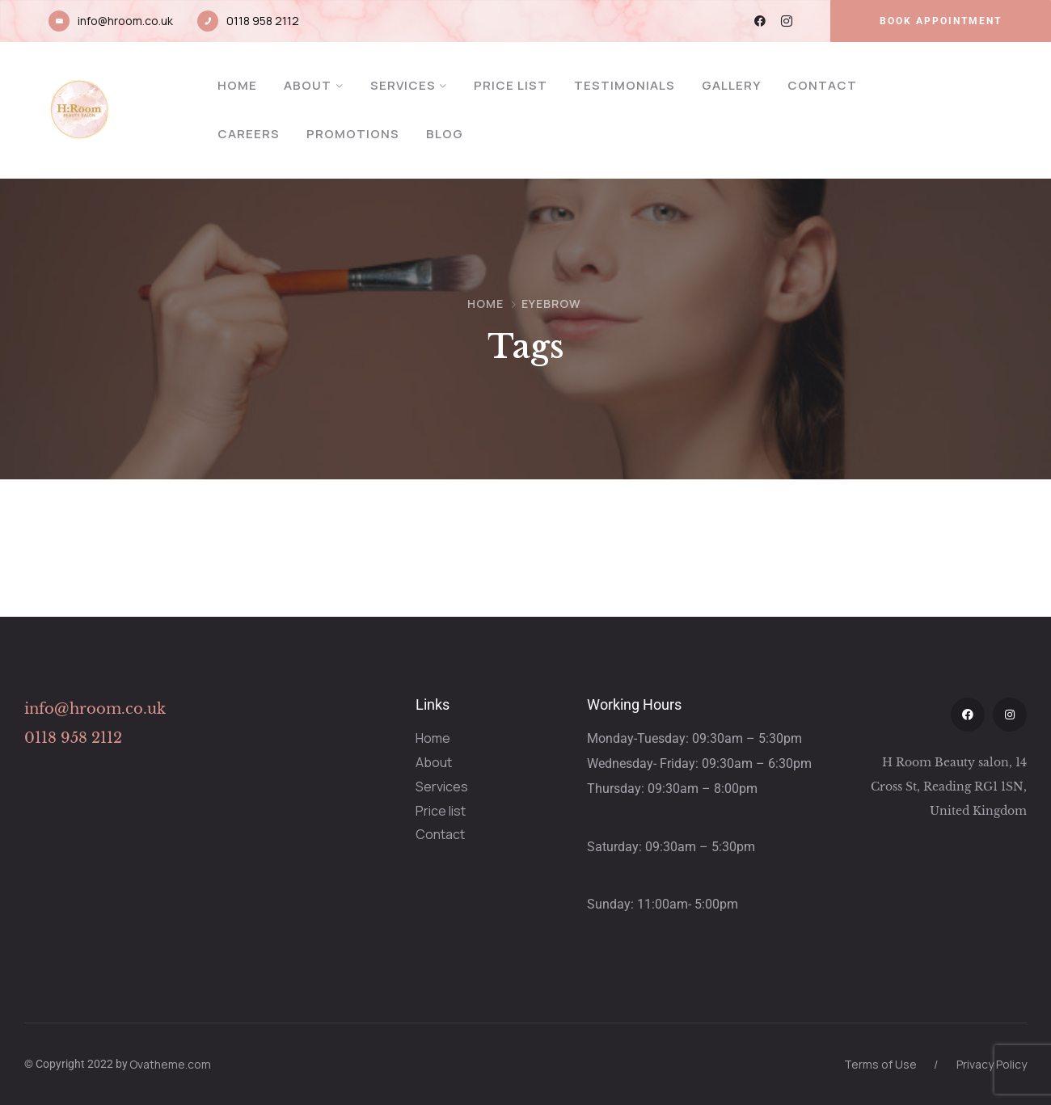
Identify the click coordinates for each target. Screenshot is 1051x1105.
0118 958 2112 (262, 20)
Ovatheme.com (170, 1064)
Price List (510, 85)
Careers (248, 133)
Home (237, 85)
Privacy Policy (991, 1064)
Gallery (731, 85)
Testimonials (624, 85)
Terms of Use (880, 1064)
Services (403, 85)
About (307, 85)
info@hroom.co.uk (125, 20)
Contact (822, 85)
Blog (444, 133)
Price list (441, 811)
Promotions (352, 133)
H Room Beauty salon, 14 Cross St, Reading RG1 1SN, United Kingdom (949, 786)
